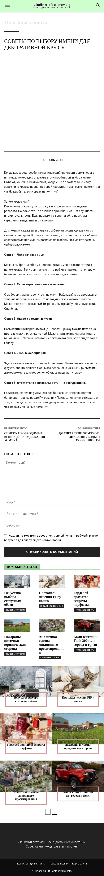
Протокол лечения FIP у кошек (50, 597)
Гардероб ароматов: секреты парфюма (82, 599)
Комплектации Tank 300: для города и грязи (86, 641)
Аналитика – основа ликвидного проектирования (51, 645)
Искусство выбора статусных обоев (12, 599)
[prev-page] (48, 812)
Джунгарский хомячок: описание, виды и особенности (79, 437)
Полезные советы (25, 22)
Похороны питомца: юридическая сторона (15, 643)
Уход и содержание (51, 605)
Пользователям (58, 863)
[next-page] (54, 812)
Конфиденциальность (31, 863)
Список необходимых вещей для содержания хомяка (24, 437)
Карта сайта (79, 863)
